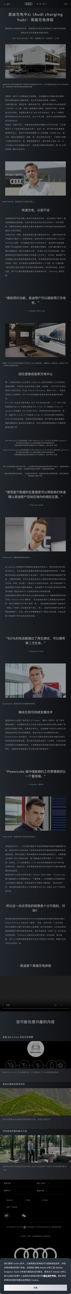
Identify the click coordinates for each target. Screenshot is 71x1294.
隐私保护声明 (49, 1276)
